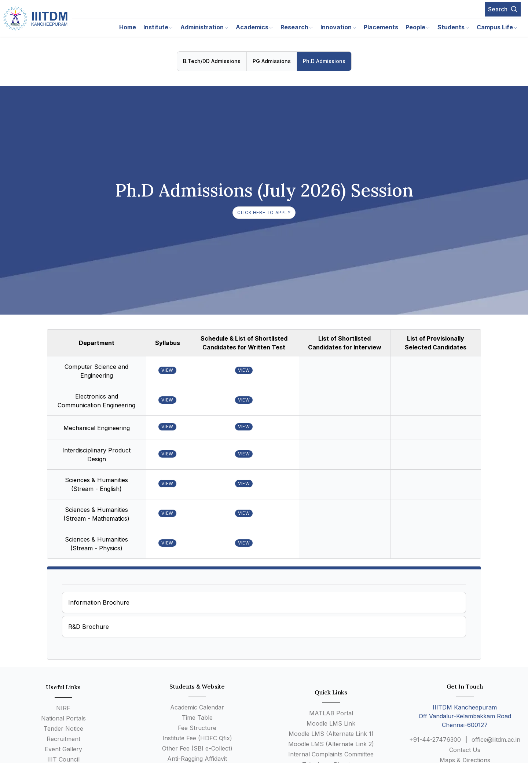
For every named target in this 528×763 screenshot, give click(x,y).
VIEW (167, 370)
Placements (381, 27)
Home (127, 27)
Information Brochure (98, 602)
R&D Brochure (88, 626)
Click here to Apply (263, 212)
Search (503, 9)
